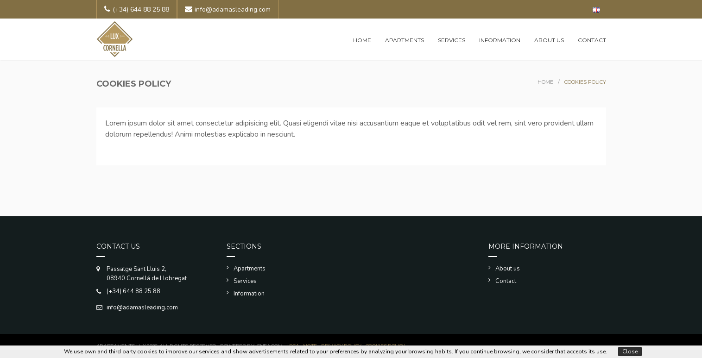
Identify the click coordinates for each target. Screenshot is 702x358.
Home (362, 40)
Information (499, 40)
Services (451, 40)
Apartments (404, 40)
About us (549, 40)
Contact (592, 40)
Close (630, 351)
